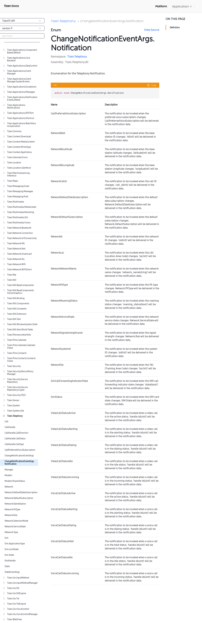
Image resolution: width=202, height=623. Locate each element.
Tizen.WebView (14, 619)
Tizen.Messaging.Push (17, 196)
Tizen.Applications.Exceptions (21, 86)
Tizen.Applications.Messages (21, 92)
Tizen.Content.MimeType (19, 147)
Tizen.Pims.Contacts (16, 353)
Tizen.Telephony (15, 416)
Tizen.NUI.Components (18, 303)
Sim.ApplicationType (15, 543)
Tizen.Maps (12, 181)
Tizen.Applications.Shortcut (20, 118)
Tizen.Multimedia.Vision (19, 222)
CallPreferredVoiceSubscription (20, 450)
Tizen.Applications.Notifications (16, 106)
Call (6, 421)
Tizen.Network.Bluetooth (19, 228)
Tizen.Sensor (13, 400)
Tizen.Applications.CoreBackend (18, 59)
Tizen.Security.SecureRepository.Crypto (17, 388)
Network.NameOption (15, 503)
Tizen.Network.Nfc (16, 243)
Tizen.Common (14, 131)
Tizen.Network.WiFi (16, 264)
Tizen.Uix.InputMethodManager (22, 583)
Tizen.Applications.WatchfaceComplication (21, 124)
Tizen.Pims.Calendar (16, 340)
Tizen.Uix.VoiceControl (18, 609)
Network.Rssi (11, 515)
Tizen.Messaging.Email (18, 186)
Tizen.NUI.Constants (16, 308)
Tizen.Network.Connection (20, 233)
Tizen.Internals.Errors (17, 157)
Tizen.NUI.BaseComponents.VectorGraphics (20, 291)
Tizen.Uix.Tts (13, 598)
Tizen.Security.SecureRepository (17, 380)
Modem (8, 475)
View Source (151, 30)
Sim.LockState (12, 549)
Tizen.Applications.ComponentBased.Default (22, 51)
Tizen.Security (14, 366)
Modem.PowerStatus (15, 481)
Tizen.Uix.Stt (13, 588)
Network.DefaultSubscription (19, 498)
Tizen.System (13, 405)
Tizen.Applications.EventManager (19, 72)
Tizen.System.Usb (15, 410)
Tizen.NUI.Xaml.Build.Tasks (20, 329)
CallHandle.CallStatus (15, 438)
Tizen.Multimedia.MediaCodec (21, 207)
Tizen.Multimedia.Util (17, 217)
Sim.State (9, 555)
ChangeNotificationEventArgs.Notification (19, 462)
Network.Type (11, 532)
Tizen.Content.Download (19, 136)
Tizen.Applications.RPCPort (20, 113)
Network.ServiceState (15, 526)
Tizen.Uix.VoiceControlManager (22, 614)
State (7, 566)
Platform (161, 6)
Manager (9, 469)
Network (9, 486)
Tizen (70, 56)
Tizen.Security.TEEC (16, 395)
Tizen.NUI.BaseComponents (20, 285)
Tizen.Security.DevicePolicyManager (20, 372)
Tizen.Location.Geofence (19, 167)
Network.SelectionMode (16, 521)
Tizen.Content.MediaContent (21, 141)
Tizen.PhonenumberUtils (19, 334)
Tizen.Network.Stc (16, 259)
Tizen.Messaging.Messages (20, 191)
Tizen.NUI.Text (14, 319)
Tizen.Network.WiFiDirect (19, 269)
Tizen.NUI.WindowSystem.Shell (22, 324)
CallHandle (10, 427)
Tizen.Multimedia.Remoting (20, 212)
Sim (6, 538)
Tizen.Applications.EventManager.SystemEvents (19, 80)
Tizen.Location (14, 162)
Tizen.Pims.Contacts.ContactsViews (21, 359)
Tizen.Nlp (11, 274)
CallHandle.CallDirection (16, 433)
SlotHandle (10, 560)
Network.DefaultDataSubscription (21, 492)
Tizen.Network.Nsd (16, 248)
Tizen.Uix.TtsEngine (16, 603)
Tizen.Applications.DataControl (22, 65)
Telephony (80, 56)
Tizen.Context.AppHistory (19, 152)
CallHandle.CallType (14, 444)
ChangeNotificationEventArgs (19, 455)
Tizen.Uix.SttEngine (16, 593)
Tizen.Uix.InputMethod (18, 577)
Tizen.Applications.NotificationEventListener (22, 98)
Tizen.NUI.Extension (16, 314)
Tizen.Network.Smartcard (19, 254)
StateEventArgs (12, 572)
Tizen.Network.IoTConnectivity (22, 238)
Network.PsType (12, 509)
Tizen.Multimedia (15, 201)
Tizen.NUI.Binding (16, 298)
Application (182, 6)
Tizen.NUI (11, 280)
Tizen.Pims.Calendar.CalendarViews (21, 346)
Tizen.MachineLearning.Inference (18, 174)
